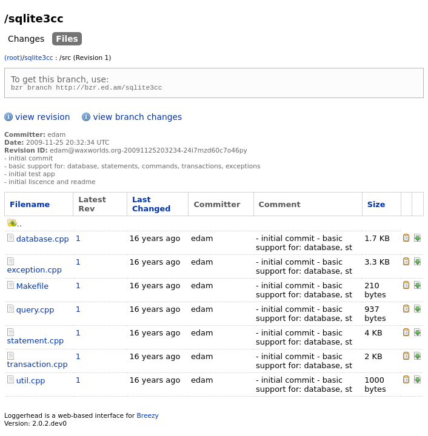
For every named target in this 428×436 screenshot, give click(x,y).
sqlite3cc (38, 58)
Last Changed (151, 206)
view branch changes (137, 119)
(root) (13, 58)
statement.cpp (35, 342)
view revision (42, 119)
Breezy (147, 417)
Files (67, 39)
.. (14, 225)
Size (376, 206)
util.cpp (30, 382)
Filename (30, 206)
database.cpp (42, 240)
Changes (26, 39)
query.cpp (35, 311)
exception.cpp (34, 271)
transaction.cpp (37, 366)
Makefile (32, 287)
